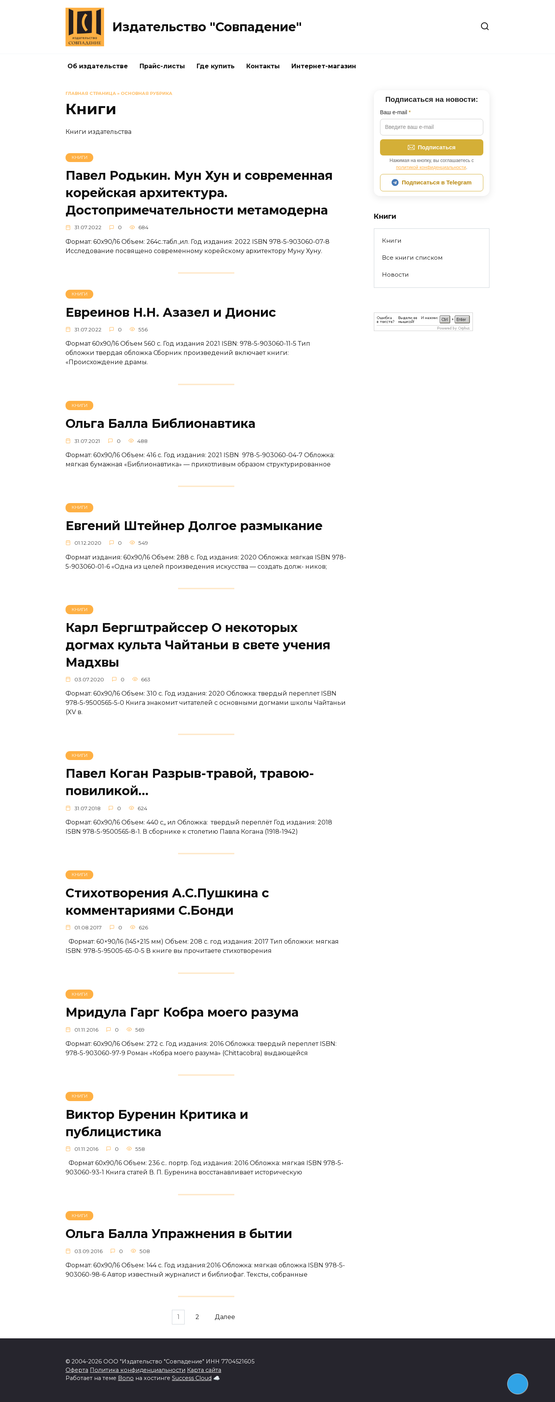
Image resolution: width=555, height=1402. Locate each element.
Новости (395, 274)
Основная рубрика (146, 93)
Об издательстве (97, 66)
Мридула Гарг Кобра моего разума (182, 1016)
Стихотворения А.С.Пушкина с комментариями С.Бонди (167, 904)
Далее (227, 1322)
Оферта (77, 1370)
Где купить (216, 66)
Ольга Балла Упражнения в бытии (179, 1238)
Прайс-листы (162, 66)
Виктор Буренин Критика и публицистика (157, 1127)
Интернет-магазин (323, 66)
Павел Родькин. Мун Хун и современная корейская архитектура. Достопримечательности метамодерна (199, 193)
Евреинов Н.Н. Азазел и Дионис (171, 312)
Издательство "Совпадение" (207, 26)
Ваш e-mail (395, 112)
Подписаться (432, 147)
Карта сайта (204, 1370)
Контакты (263, 66)
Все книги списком (412, 257)
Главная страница (91, 93)
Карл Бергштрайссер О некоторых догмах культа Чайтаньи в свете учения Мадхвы (198, 647)
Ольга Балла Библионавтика (161, 424)
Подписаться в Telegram (431, 182)
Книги (392, 240)
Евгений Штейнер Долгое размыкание (194, 527)
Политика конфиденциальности (137, 1370)
